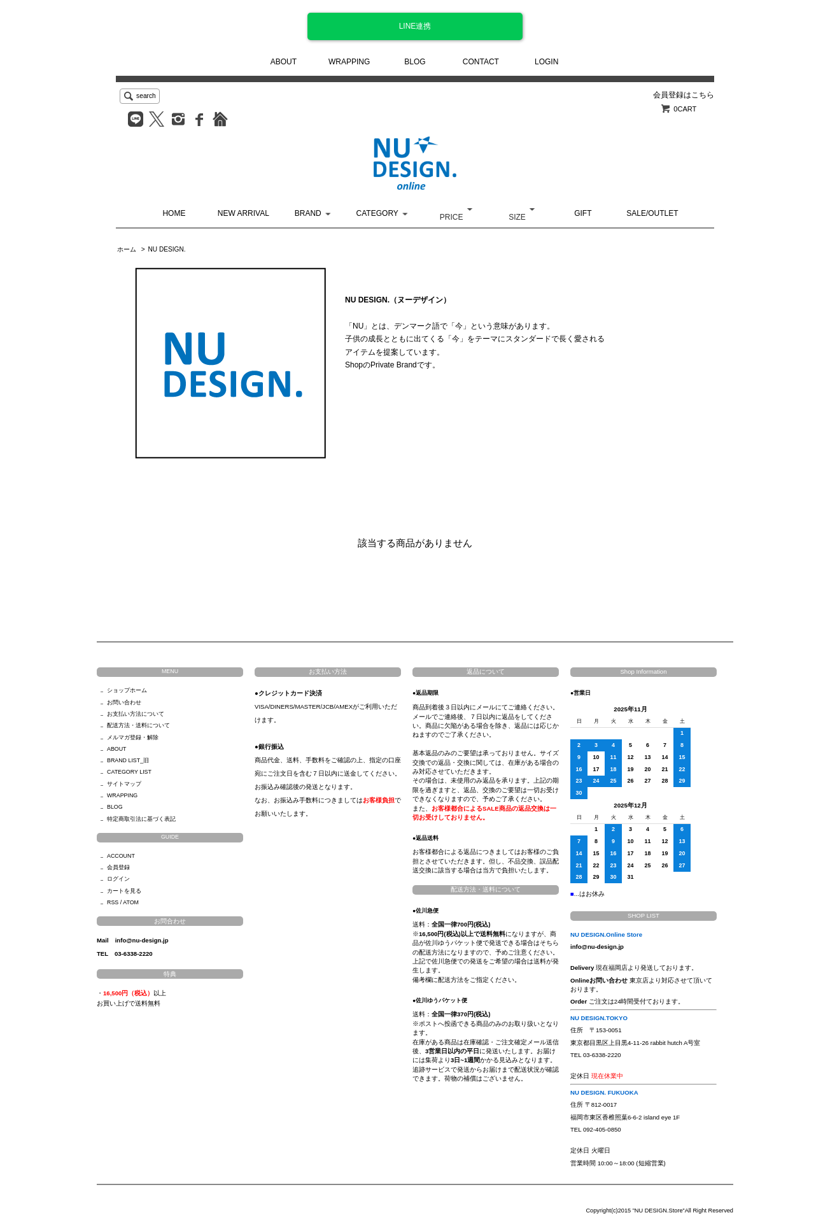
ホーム (126, 249)
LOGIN (546, 61)
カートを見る (124, 891)
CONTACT (481, 61)
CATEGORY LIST (129, 772)
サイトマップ (124, 784)
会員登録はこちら (683, 94)
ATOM (131, 902)
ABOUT (284, 61)
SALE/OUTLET (652, 213)
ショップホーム (127, 690)
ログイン (118, 879)
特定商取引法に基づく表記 (141, 819)
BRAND (308, 213)
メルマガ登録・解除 (132, 737)
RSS (112, 902)
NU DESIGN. (166, 249)
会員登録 (118, 867)
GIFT (582, 213)
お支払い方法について (135, 714)
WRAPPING (349, 61)
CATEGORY (377, 213)
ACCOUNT (121, 856)
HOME (173, 213)
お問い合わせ (124, 702)
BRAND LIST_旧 (128, 760)
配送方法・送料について (138, 725)
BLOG (414, 61)
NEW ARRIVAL (243, 213)
